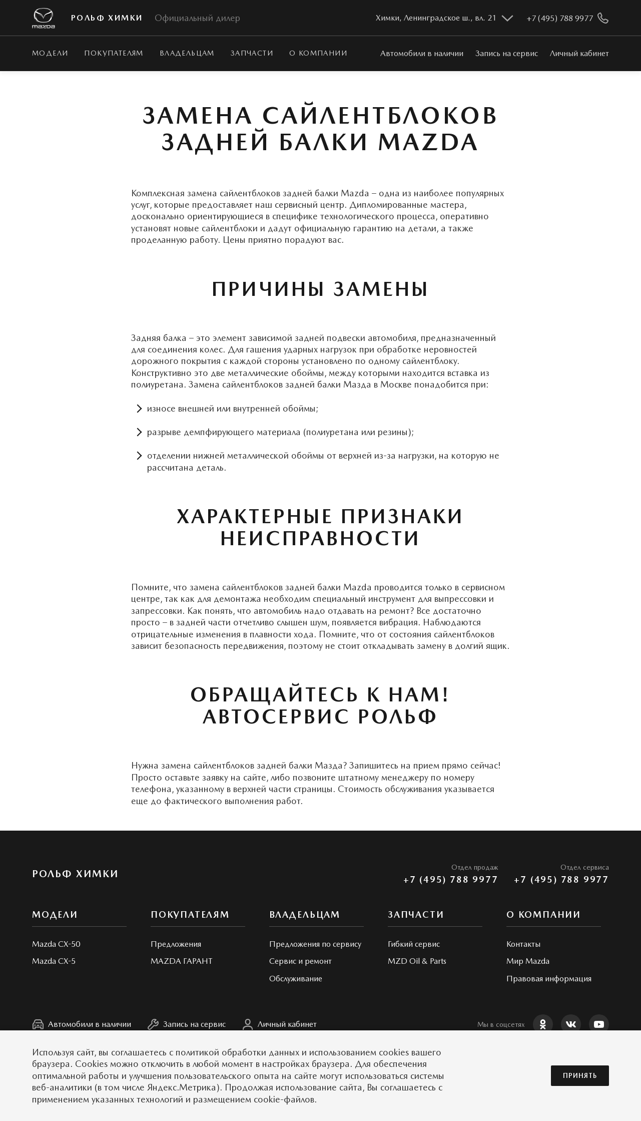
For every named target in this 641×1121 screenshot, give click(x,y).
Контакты (523, 944)
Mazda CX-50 (56, 944)
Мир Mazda (527, 961)
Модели (50, 53)
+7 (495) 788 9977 (450, 879)
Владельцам (187, 53)
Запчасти (252, 53)
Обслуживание (295, 978)
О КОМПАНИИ (318, 53)
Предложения (176, 944)
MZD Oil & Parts (417, 961)
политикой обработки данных (237, 1052)
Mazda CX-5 (54, 961)
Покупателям (113, 53)
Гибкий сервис (414, 944)
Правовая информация (548, 978)
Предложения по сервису (315, 944)
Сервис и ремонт (300, 961)
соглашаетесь (139, 1052)
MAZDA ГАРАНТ (181, 961)
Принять (580, 1075)
